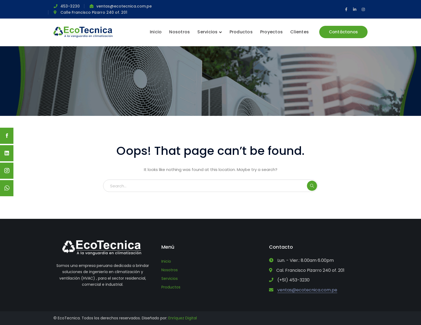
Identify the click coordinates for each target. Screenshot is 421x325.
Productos (170, 287)
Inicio (166, 261)
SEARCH (312, 186)
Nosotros (169, 270)
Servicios (169, 278)
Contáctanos (343, 32)
